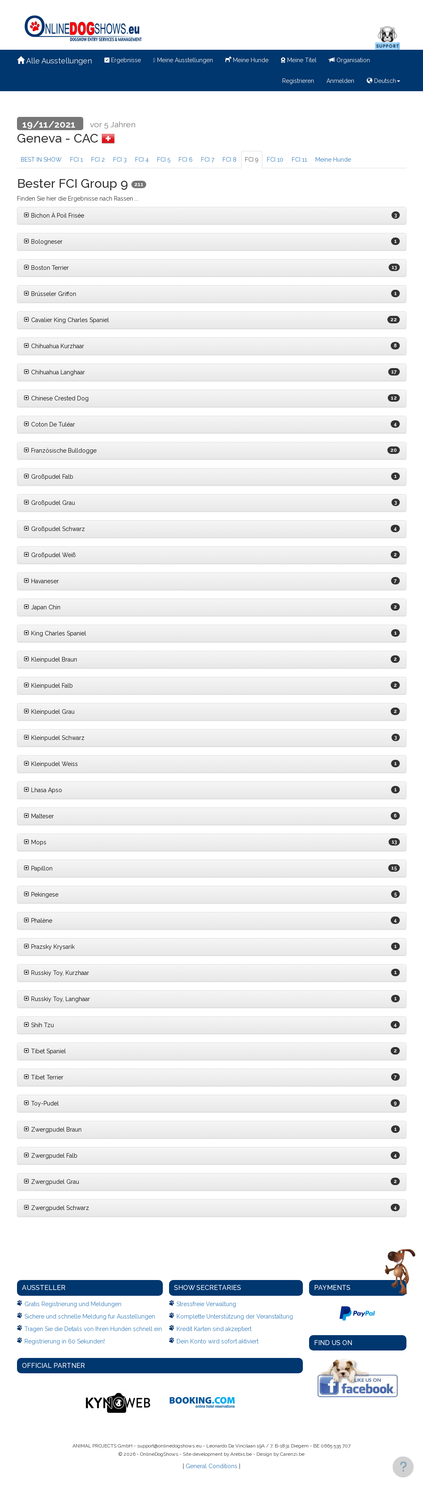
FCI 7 (207, 159)
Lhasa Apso (43, 790)
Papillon (38, 868)
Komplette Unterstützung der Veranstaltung (234, 1316)
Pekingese (41, 894)
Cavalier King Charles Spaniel (66, 320)
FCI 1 (76, 159)
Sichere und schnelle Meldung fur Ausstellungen (89, 1316)
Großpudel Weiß (50, 555)
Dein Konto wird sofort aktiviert (217, 1341)
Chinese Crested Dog (56, 398)
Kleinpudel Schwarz (54, 738)
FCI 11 (299, 159)
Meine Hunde (246, 59)
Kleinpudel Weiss (51, 764)
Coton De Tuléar (49, 424)
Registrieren (298, 81)
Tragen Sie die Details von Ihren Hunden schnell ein (93, 1329)
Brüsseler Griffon (50, 294)
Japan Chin (42, 607)
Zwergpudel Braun (53, 1129)
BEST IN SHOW (41, 159)
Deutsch (383, 81)
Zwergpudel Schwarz (56, 1208)
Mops (35, 842)
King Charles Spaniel (55, 633)
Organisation (349, 60)
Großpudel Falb (48, 476)
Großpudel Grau (49, 502)
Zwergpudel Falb (50, 1155)
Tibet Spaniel (45, 1051)
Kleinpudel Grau (49, 711)
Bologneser (43, 241)
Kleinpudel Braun (50, 659)
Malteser (39, 816)
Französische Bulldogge (60, 450)
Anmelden (340, 81)
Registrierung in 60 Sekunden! (64, 1341)
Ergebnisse (122, 60)
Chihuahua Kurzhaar (54, 346)
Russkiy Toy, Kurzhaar (56, 973)
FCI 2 (98, 159)
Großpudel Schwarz (54, 529)
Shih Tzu (39, 1025)
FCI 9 (252, 159)
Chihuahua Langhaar (54, 372)
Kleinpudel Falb (48, 685)
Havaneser (41, 581)
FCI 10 (275, 159)
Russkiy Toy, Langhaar (57, 999)
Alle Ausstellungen (54, 60)
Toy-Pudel (41, 1103)
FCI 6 (186, 159)
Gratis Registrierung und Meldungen (72, 1304)
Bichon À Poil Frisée (54, 215)
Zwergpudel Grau (51, 1181)
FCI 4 (142, 159)
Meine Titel (299, 60)
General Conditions (211, 1466)
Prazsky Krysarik (49, 946)
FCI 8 (229, 159)
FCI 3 (120, 159)
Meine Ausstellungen (183, 60)
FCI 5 (163, 159)
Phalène (38, 920)
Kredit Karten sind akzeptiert (213, 1329)
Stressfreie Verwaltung (206, 1304)
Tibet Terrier (43, 1077)
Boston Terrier (46, 267)
